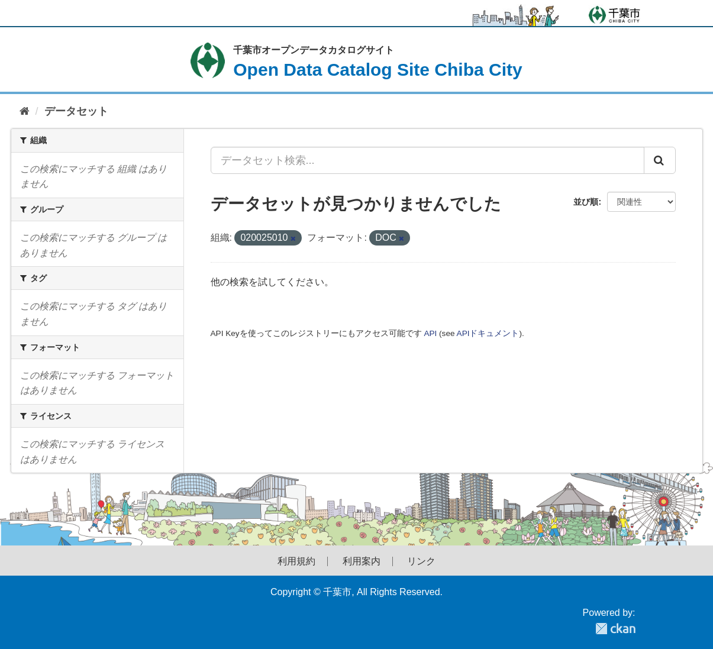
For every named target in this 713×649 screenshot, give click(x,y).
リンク (421, 561)
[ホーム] (25, 111)
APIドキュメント (488, 333)
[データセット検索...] (427, 160)
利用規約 (296, 561)
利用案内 (361, 561)
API (430, 333)
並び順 (585, 201)
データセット (76, 111)
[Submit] (660, 160)
